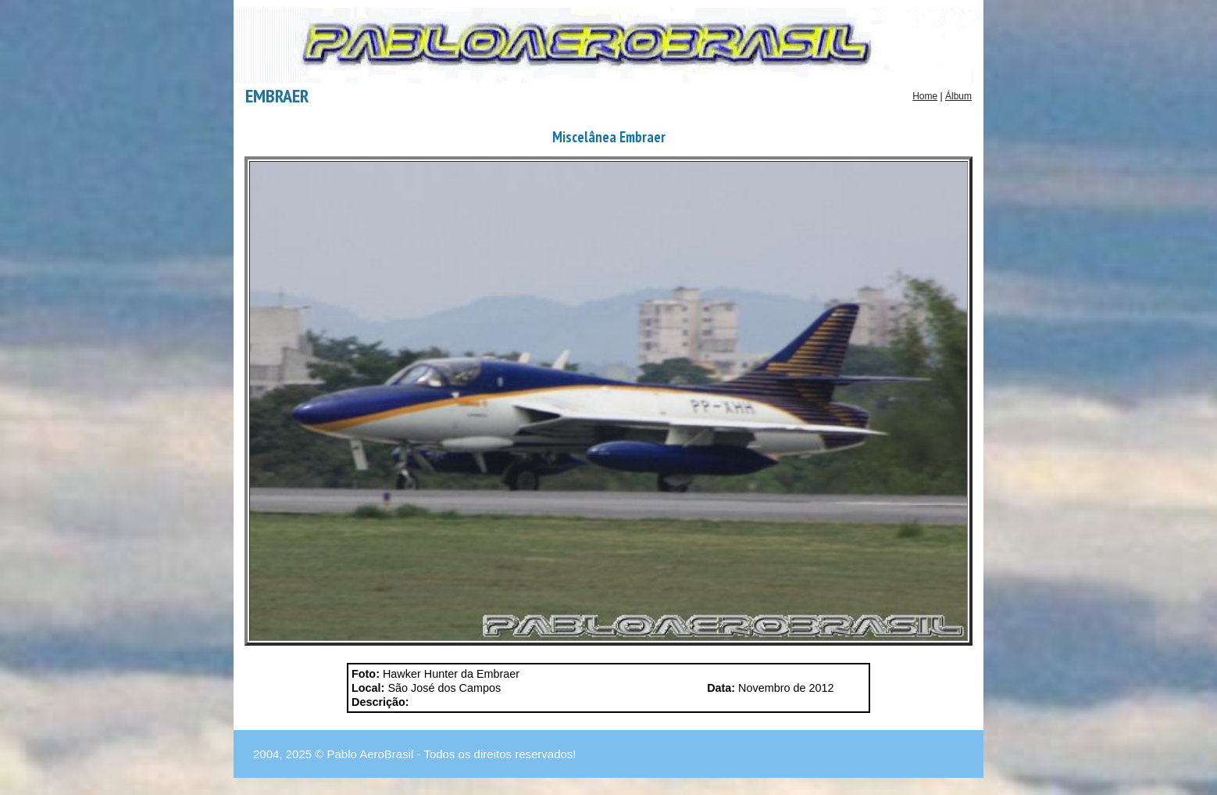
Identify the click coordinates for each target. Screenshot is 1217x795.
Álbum (958, 96)
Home (924, 96)
